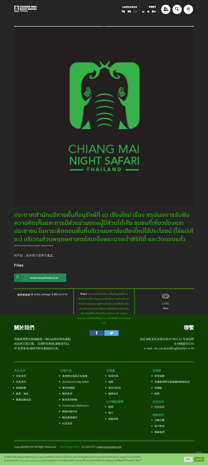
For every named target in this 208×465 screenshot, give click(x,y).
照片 (110, 413)
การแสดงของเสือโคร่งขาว (75, 406)
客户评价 (160, 426)
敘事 (157, 394)
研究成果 (160, 376)
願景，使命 (22, 394)
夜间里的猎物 (69, 400)
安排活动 (113, 376)
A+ (154, 12)
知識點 (158, 388)
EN (130, 11)
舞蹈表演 (67, 394)
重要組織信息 (23, 400)
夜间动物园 (68, 388)
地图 (110, 382)
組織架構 (21, 388)
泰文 (50, 255)
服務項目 (113, 394)
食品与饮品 (114, 388)
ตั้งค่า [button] (188, 459)
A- (143, 11)
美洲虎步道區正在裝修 (74, 376)
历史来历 (21, 376)
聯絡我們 (160, 432)
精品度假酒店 (69, 417)
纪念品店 (67, 423)
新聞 (110, 407)
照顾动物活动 (69, 411)
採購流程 (113, 419)
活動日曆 (160, 420)
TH (123, 11)
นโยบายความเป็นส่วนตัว (31, 460)
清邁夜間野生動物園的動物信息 (172, 382)
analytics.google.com (109, 447)
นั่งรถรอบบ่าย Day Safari (75, 382)
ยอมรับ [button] (199, 459)
